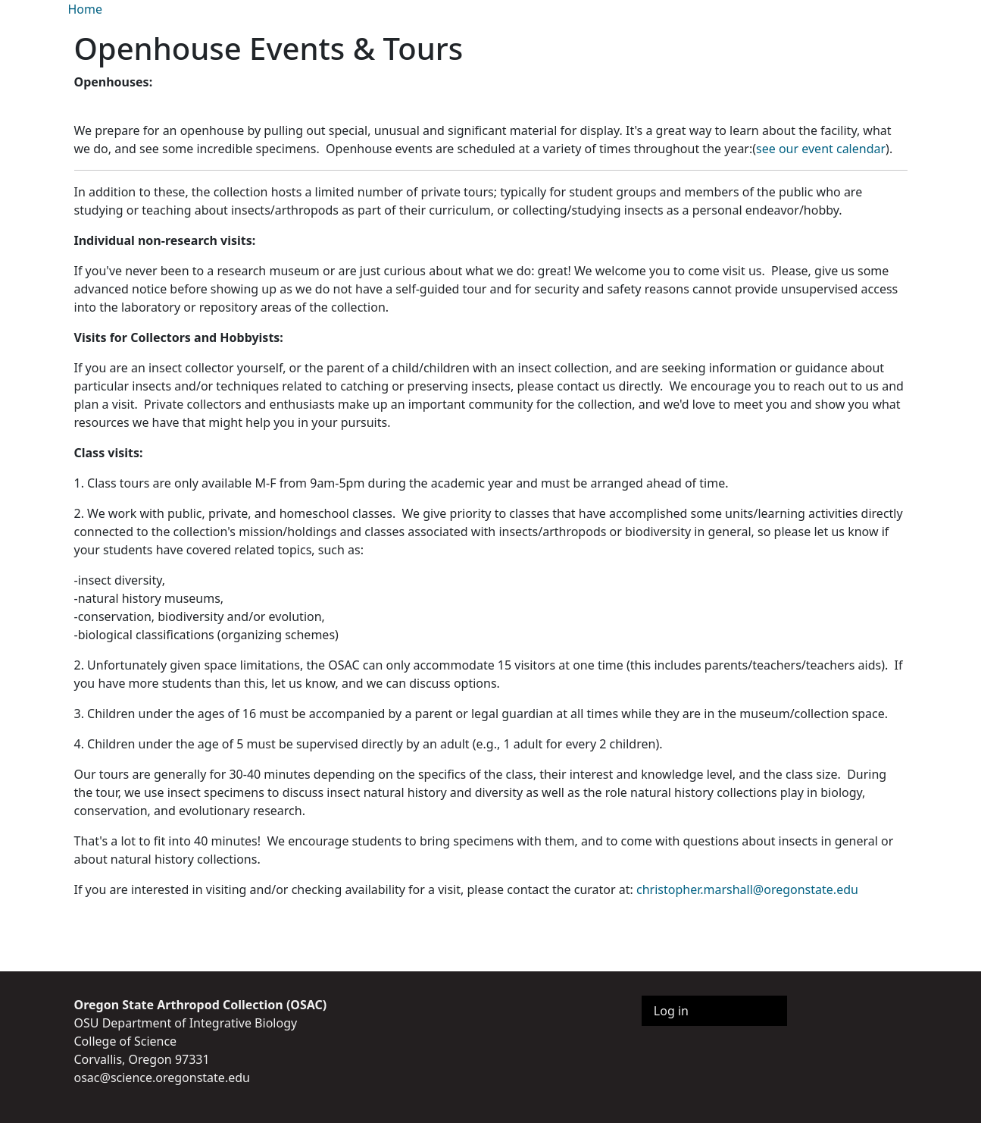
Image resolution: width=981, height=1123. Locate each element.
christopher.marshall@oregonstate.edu (747, 889)
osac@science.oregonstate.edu (162, 1077)
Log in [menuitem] (671, 1010)
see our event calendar (821, 148)
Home (85, 9)
